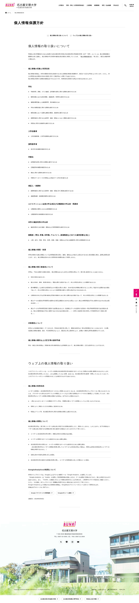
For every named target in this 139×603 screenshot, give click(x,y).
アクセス (136, 310)
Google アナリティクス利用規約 (40, 493)
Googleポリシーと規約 (65, 493)
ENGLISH (122, 589)
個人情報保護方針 (86, 56)
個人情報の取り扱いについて (59, 35)
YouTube (78, 542)
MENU (132, 5)
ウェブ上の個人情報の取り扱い (82, 35)
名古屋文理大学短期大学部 (48, 599)
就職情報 (96, 5)
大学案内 (61, 5)
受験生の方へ (136, 294)
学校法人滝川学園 (91, 599)
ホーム (9, 12)
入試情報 (89, 5)
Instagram (72, 542)
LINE (67, 542)
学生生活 (116, 5)
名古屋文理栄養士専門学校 (71, 599)
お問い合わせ (102, 589)
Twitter (61, 542)
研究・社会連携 (106, 5)
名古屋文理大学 (26, 4)
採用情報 (94, 589)
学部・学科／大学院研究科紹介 (75, 5)
